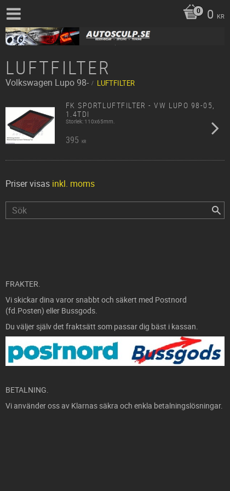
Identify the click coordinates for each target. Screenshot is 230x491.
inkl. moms (73, 184)
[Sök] (216, 210)
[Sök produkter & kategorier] (115, 210)
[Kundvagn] (201, 15)
